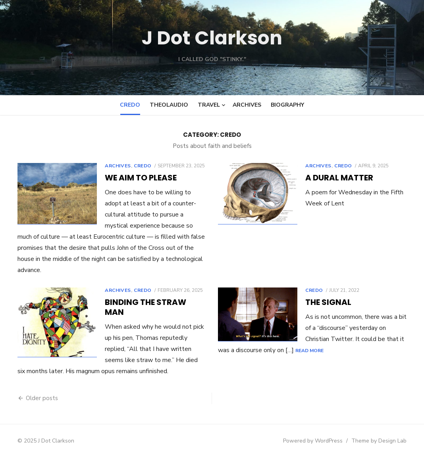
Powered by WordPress (313, 441)
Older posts (42, 398)
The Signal (328, 302)
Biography (287, 105)
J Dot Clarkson (212, 38)
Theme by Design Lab (379, 441)
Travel (209, 105)
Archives (247, 105)
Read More (309, 350)
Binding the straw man (145, 307)
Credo (130, 105)
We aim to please (141, 177)
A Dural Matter (339, 177)
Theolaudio (169, 105)
